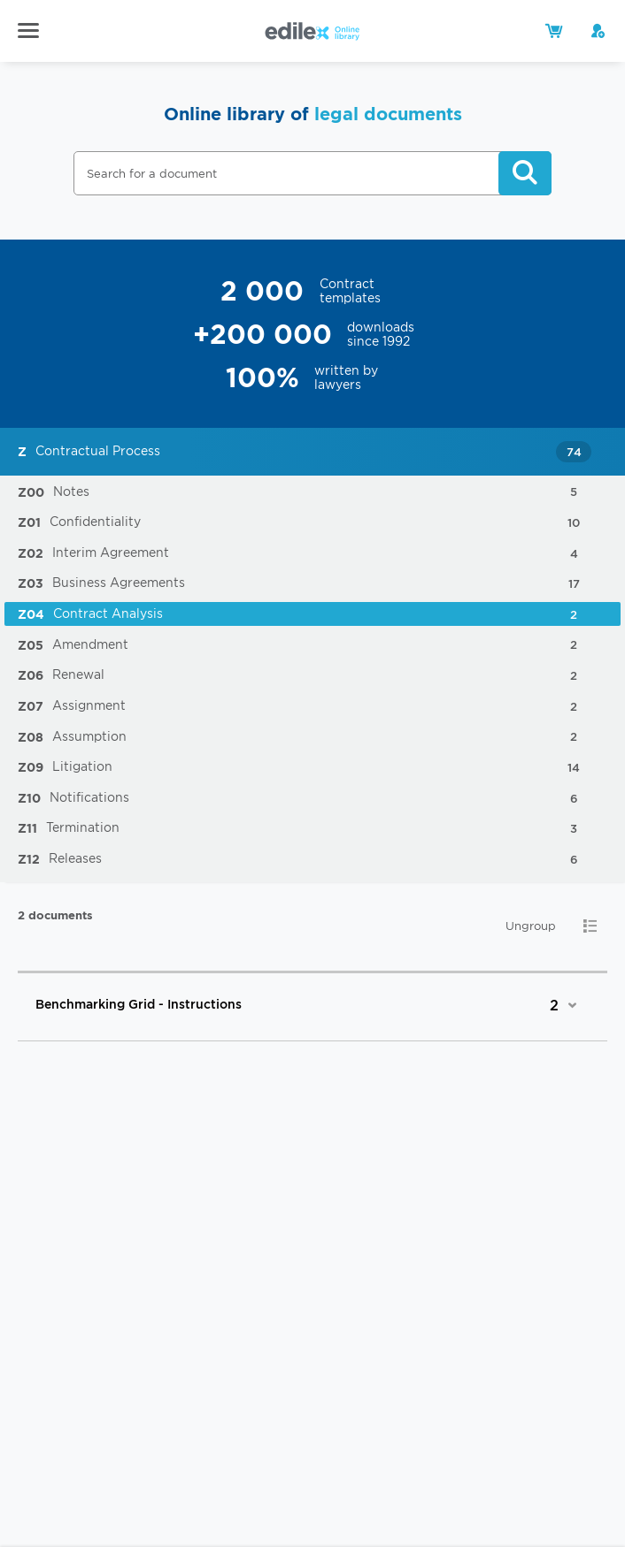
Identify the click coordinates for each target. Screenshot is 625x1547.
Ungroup (530, 926)
